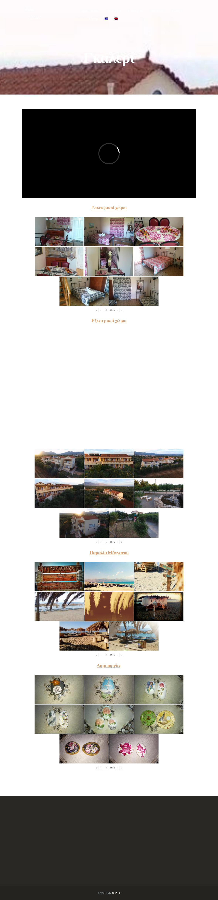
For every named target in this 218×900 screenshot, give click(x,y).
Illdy (108, 892)
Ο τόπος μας (135, 11)
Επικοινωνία (158, 11)
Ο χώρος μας (113, 11)
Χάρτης (93, 18)
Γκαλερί (177, 11)
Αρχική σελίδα (90, 11)
